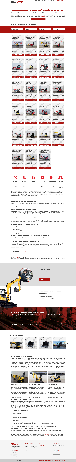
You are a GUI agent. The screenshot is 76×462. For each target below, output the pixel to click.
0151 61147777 (17, 455)
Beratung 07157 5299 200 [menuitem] (61, 0)
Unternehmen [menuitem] (48, 2)
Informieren (43, 16)
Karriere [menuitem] (56, 2)
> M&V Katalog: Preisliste (30, 451)
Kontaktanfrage (44, 279)
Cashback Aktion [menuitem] (51, 0)
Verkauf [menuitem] (37, 2)
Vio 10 (35, 386)
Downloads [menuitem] (44, 0)
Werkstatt (24, 251)
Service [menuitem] (42, 2)
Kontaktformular (48, 434)
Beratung (17, 257)
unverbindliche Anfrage (38, 18)
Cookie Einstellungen (50, 460)
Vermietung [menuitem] (31, 2)
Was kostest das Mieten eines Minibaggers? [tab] (46, 298)
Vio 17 (52, 386)
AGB (64, 460)
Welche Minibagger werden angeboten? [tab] (46, 296)
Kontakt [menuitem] (61, 2)
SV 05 (15, 386)
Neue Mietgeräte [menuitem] (38, 0)
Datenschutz (61, 460)
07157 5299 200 (43, 272)
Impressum (56, 460)
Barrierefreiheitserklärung (41, 460)
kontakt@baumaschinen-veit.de (46, 274)
